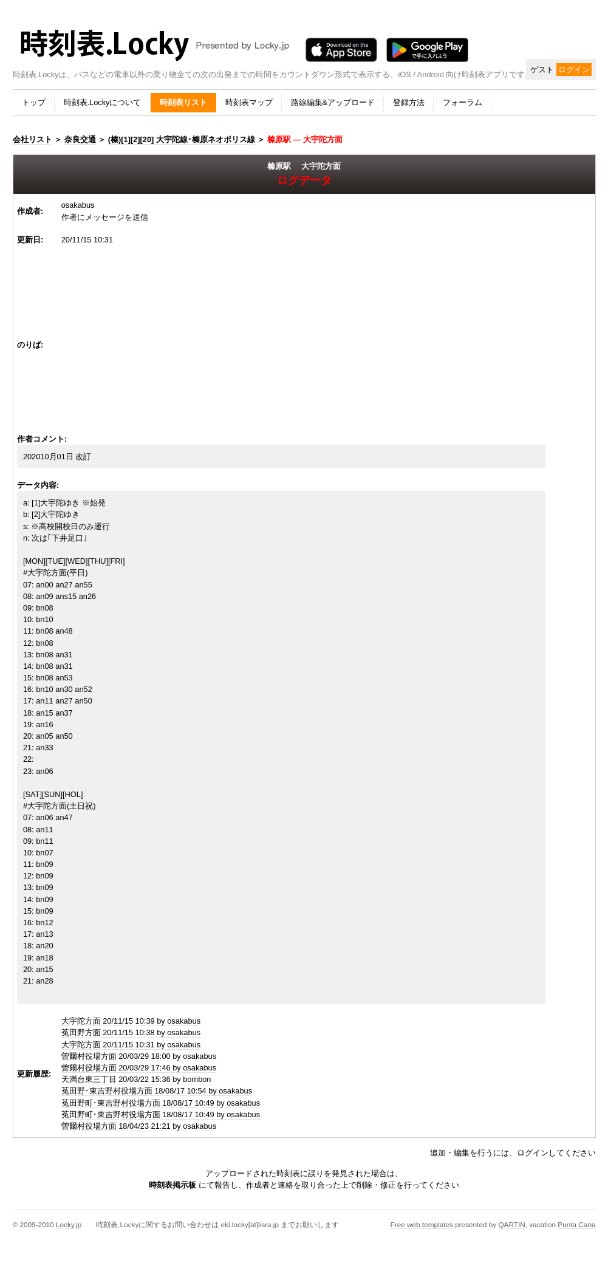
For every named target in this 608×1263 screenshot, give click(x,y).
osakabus (78, 205)
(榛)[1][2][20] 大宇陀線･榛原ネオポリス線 (181, 139)
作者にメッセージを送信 (104, 217)
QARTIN (511, 1224)
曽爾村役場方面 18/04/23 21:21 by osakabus (138, 1126)
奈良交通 (80, 139)
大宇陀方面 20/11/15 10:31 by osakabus (130, 1044)
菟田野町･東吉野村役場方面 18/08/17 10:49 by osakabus (160, 1102)
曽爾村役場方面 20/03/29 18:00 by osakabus (138, 1056)
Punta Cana (576, 1224)
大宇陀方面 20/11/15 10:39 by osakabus (130, 1020)
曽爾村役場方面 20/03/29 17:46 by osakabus (138, 1067)
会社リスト (32, 139)
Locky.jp (68, 1224)
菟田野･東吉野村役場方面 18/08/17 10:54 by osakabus (156, 1090)
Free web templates (422, 1224)
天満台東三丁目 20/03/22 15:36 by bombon (136, 1079)
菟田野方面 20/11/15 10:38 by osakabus (130, 1032)
